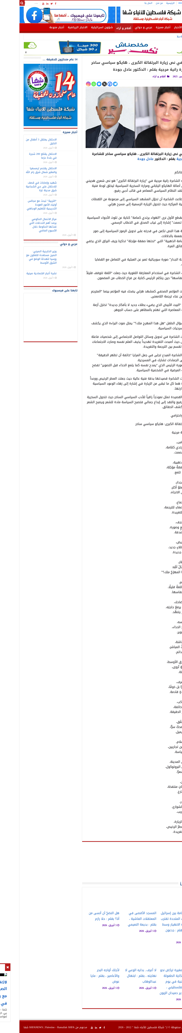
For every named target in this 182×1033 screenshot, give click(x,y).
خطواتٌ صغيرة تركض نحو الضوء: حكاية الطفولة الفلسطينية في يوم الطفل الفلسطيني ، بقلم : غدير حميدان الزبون (157, 981)
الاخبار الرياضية (58, 27)
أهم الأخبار (162, 27)
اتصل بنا (129, 3)
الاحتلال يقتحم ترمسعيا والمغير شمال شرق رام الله (22, 170)
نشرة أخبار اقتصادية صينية (22, 273)
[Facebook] (90, 84)
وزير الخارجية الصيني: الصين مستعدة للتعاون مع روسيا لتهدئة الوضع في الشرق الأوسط (117, 36)
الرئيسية (151, 3)
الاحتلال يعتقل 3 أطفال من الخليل (22, 141)
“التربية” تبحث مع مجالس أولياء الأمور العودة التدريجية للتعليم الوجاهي (23, 204)
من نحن (140, 3)
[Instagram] (69, 84)
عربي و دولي (124, 27)
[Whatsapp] (74, 84)
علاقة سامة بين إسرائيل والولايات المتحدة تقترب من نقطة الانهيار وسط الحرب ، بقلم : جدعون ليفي (158, 924)
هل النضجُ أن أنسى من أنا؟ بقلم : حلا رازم (85, 916)
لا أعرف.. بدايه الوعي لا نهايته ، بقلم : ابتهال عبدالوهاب (121, 975)
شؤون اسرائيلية (83, 27)
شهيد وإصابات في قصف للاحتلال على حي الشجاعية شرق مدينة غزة (22, 186)
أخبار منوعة (37, 27)
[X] (85, 84)
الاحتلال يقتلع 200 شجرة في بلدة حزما (24, 155)
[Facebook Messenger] (80, 84)
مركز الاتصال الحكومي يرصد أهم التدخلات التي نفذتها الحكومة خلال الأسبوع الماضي (24, 225)
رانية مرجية (165, 159)
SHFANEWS (17, 1027)
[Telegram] (96, 84)
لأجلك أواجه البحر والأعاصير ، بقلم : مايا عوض (85, 975)
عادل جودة (126, 159)
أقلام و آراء (104, 28)
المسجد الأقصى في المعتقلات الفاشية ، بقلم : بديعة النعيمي (123, 918)
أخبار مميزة (144, 27)
